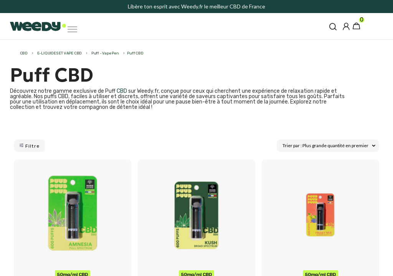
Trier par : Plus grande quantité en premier (328, 145)
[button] (333, 26)
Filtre (29, 146)
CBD (122, 91)
